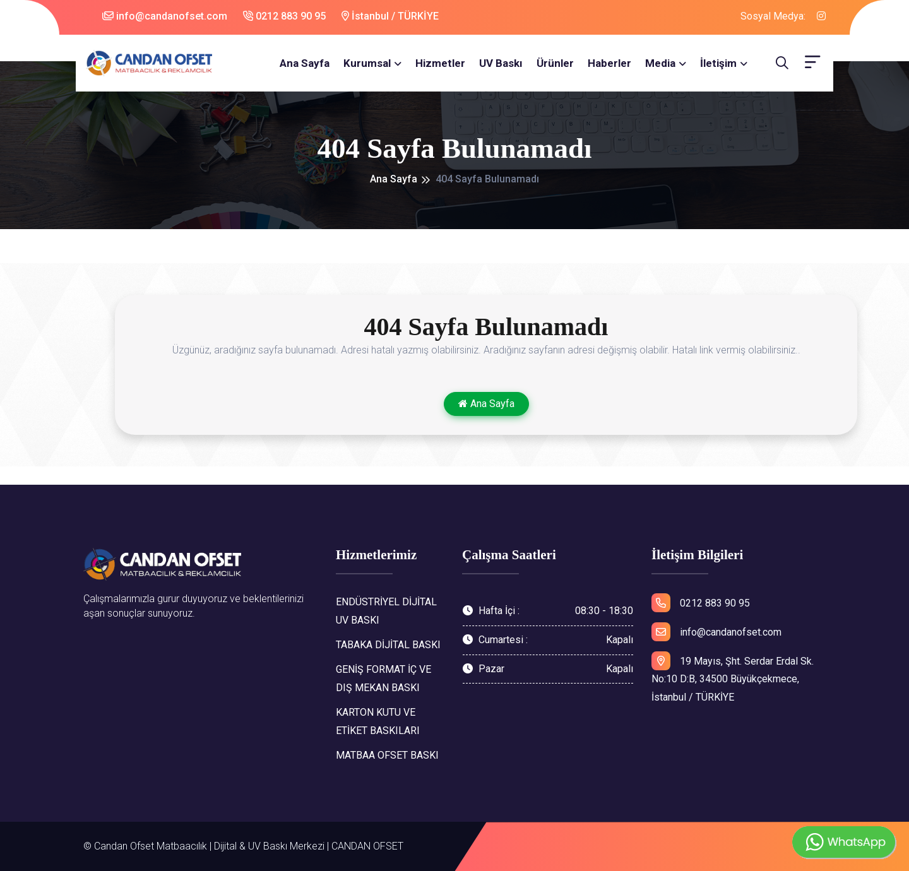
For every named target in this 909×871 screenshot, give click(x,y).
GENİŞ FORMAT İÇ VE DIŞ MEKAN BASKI (383, 678)
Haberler (609, 63)
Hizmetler (440, 63)
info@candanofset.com (164, 16)
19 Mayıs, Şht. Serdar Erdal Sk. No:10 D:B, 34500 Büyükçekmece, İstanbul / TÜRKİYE (732, 677)
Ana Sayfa (305, 63)
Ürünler (555, 63)
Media (660, 63)
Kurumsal (367, 63)
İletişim (718, 63)
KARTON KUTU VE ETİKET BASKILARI (378, 721)
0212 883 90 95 (284, 16)
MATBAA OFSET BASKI (387, 755)
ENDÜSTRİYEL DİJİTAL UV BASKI (386, 611)
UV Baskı (501, 63)
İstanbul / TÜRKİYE (390, 16)
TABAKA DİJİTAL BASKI (388, 645)
